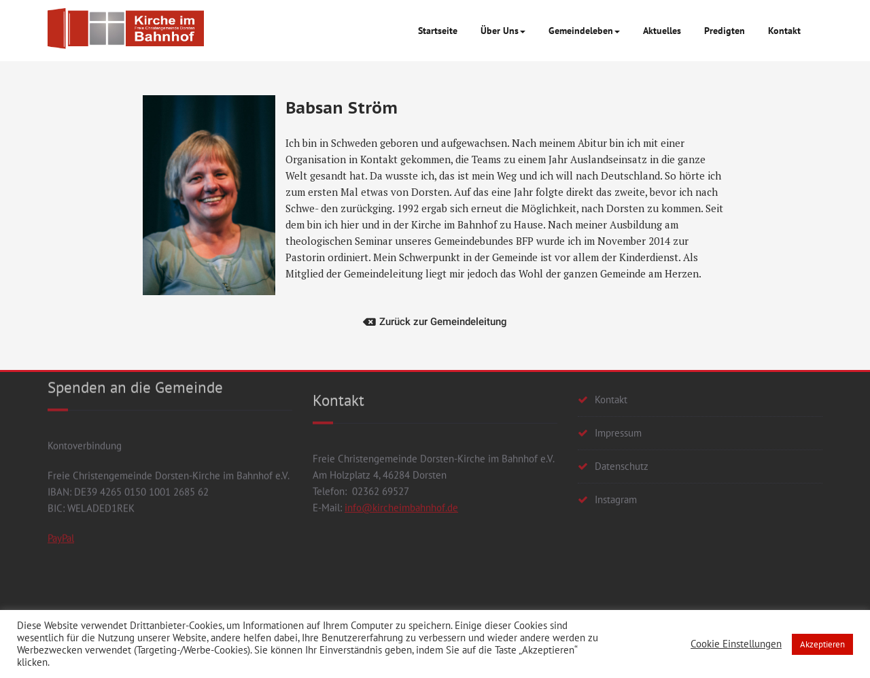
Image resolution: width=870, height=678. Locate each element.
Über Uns (503, 30)
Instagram (616, 452)
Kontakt (784, 30)
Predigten (724, 30)
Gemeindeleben (584, 30)
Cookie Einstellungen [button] (736, 644)
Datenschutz (621, 419)
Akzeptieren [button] (822, 644)
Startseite (437, 30)
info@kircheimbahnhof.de (401, 456)
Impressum (618, 385)
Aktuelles (662, 30)
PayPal (61, 468)
